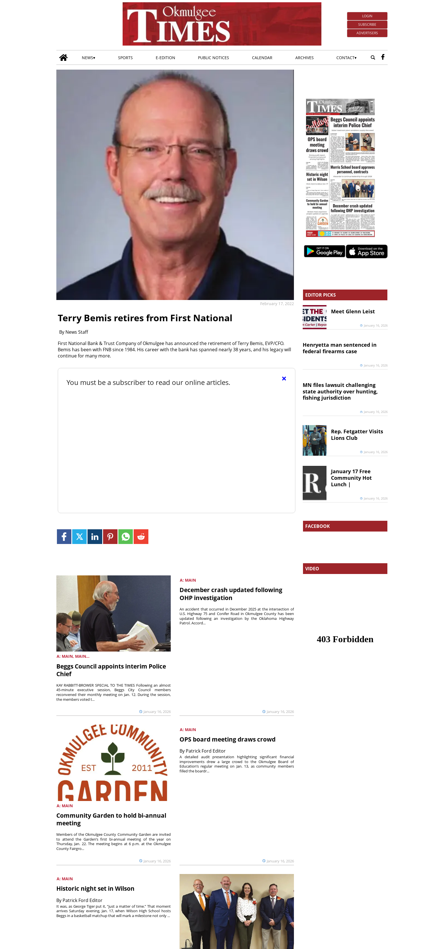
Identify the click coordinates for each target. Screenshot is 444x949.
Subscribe (367, 24)
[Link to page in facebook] (64, 536)
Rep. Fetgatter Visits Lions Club (357, 434)
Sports (125, 57)
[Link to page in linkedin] (94, 536)
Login (367, 16)
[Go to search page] (373, 57)
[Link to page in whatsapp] (125, 536)
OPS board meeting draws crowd (228, 739)
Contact (345, 57)
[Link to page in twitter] (79, 536)
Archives (304, 57)
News (87, 57)
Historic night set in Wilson (95, 888)
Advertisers (367, 33)
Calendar (262, 57)
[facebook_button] (383, 57)
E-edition (165, 57)
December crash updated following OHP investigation (231, 593)
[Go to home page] (63, 57)
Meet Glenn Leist (353, 311)
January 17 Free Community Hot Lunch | (351, 478)
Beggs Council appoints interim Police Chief (111, 670)
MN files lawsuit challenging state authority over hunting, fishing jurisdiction (340, 391)
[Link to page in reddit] (141, 536)
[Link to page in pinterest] (110, 536)
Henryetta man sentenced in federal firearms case (340, 348)
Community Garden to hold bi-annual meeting (111, 819)
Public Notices (213, 57)
